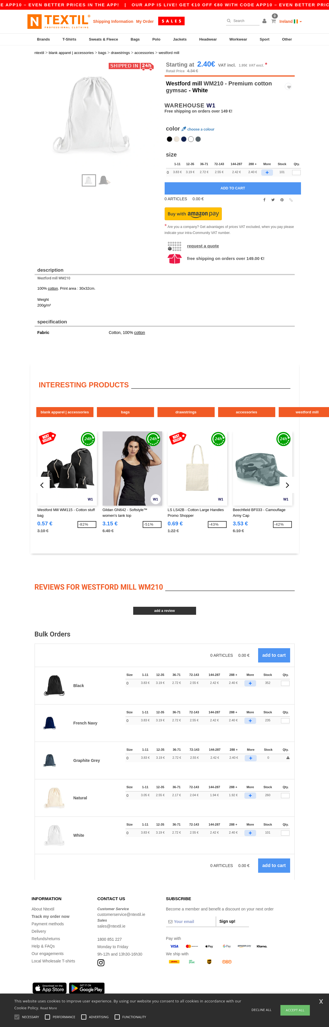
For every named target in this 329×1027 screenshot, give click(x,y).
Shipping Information (113, 21)
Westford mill (184, 83)
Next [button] (39, 120)
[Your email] (191, 921)
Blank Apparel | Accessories (65, 412)
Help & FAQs (43, 946)
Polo (156, 39)
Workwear (238, 39)
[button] (265, 21)
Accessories (246, 412)
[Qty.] (285, 683)
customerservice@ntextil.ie (121, 914)
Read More (48, 1008)
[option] (97, 115)
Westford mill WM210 (53, 278)
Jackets (180, 39)
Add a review (164, 611)
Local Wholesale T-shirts (53, 961)
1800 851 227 (109, 939)
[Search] (241, 21)
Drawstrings (186, 412)
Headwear (208, 39)
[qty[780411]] (296, 172)
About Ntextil (43, 909)
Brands (43, 39)
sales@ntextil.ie (111, 926)
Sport (265, 39)
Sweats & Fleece (103, 39)
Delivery (39, 931)
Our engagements (48, 953)
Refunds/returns (46, 938)
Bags (135, 39)
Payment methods (48, 924)
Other (287, 39)
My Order (144, 21)
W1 (211, 105)
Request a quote (203, 245)
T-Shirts (69, 39)
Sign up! (228, 921)
